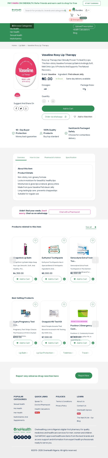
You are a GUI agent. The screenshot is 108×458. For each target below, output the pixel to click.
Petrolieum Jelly (76, 74)
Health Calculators (81, 29)
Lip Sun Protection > (45, 352)
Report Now (83, 375)
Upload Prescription (84, 26)
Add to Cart (68, 108)
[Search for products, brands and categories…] (46, 10)
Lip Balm (22, 45)
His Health (14, 28)
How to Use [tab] (34, 157)
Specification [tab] (71, 157)
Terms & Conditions (64, 401)
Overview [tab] (21, 157)
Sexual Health (16, 35)
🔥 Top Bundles (76, 10)
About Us (81, 401)
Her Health (14, 32)
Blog (75, 33)
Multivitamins (16, 38)
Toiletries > (68, 352)
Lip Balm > (23, 352)
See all (91, 227)
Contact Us (81, 405)
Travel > (85, 352)
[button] (87, 10)
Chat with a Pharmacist (69, 212)
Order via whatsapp (56, 116)
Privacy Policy (61, 405)
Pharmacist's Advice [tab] (53, 157)
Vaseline (52, 74)
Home (14, 45)
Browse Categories (23, 25)
